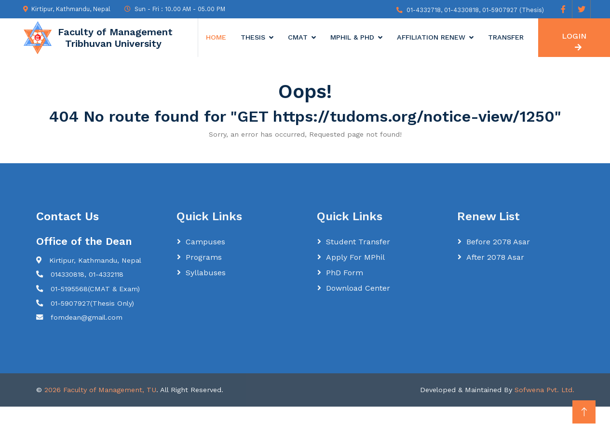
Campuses (205, 241)
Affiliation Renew (431, 37)
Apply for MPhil (355, 257)
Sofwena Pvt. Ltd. (544, 390)
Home (216, 37)
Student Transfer (358, 241)
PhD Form (344, 272)
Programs (204, 257)
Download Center (358, 288)
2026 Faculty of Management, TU (100, 390)
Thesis (253, 37)
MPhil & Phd (352, 37)
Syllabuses (206, 272)
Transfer (506, 37)
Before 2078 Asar (498, 241)
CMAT (298, 37)
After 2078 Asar (495, 257)
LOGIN (574, 41)
